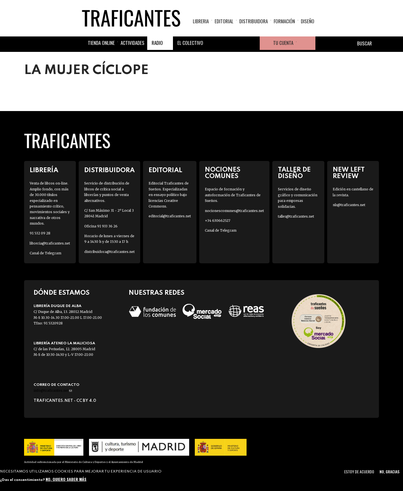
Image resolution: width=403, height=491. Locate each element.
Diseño (307, 21)
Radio (157, 42)
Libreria (201, 21)
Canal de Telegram (45, 253)
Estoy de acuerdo (359, 471)
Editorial (224, 21)
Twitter (226, 43)
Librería (44, 170)
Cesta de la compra (306, 43)
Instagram (239, 43)
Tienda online (101, 42)
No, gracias (389, 471)
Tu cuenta (283, 42)
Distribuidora (253, 21)
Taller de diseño (294, 173)
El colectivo (190, 42)
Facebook (212, 43)
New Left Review (349, 173)
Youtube (253, 43)
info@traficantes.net (53, 390)
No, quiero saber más (66, 479)
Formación (284, 21)
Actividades (132, 42)
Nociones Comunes (222, 173)
